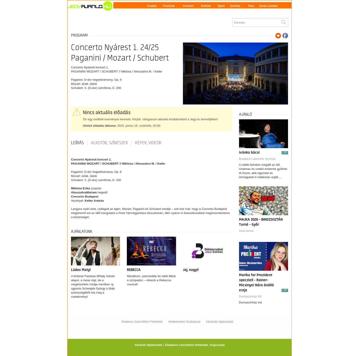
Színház (235, 6)
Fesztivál (168, 6)
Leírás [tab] (77, 142)
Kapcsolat (217, 345)
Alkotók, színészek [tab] (109, 142)
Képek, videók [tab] (148, 142)
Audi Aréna (246, 231)
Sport (221, 6)
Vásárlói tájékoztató (148, 345)
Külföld (206, 6)
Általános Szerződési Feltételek (142, 321)
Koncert (188, 6)
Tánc (251, 6)
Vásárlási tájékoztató (219, 321)
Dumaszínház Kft (250, 296)
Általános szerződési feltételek (186, 345)
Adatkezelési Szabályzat (184, 321)
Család (151, 6)
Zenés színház (268, 6)
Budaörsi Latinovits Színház (257, 159)
